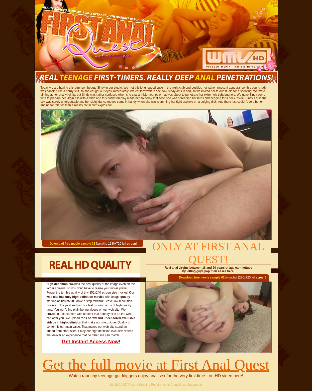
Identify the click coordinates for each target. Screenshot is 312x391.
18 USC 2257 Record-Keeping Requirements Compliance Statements (156, 384)
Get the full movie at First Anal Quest (156, 364)
